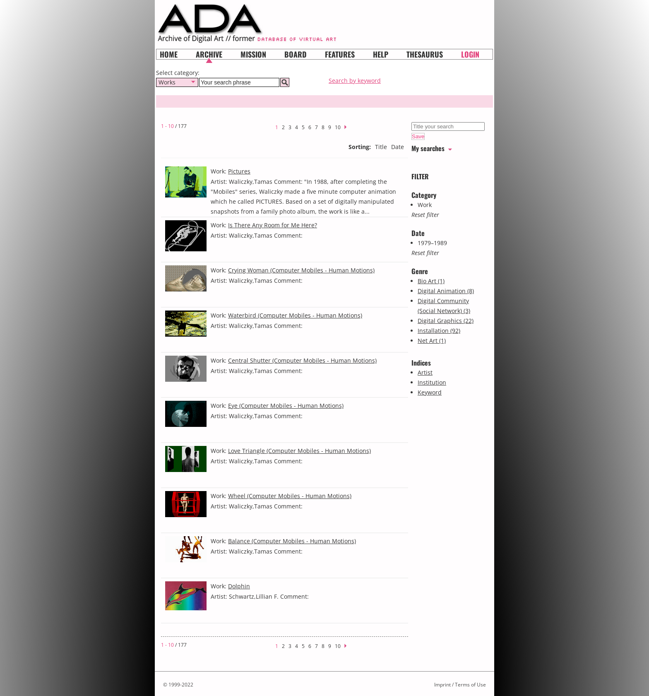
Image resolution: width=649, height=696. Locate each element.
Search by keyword (355, 80)
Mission (253, 54)
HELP (380, 54)
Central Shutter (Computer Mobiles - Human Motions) (302, 360)
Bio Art (431, 281)
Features (340, 54)
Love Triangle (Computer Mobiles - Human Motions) (299, 451)
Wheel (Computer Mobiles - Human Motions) (289, 496)
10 (338, 127)
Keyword (430, 392)
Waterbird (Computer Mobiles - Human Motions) (295, 315)
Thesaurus (424, 54)
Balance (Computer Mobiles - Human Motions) (292, 541)
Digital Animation (446, 291)
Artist (425, 372)
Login (470, 54)
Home (169, 54)
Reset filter (425, 215)
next (348, 126)
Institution (432, 382)
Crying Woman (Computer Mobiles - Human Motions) (301, 270)
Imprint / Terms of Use (460, 684)
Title (381, 147)
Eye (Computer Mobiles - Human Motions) (286, 405)
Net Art (432, 340)
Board (295, 54)
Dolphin (239, 586)
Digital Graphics (446, 321)
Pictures (239, 171)
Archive (209, 54)
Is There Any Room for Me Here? (272, 225)
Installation (439, 331)
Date (397, 147)
